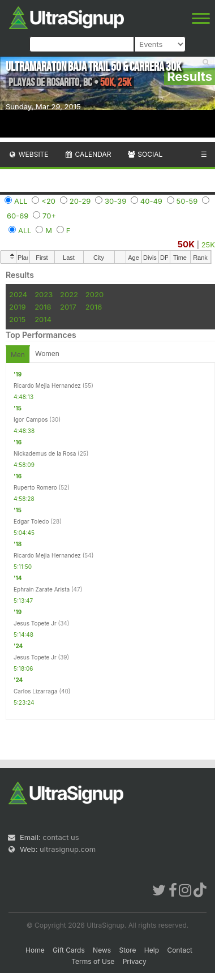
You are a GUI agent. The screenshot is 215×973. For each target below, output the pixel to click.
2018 (43, 306)
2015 (17, 319)
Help (151, 950)
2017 (68, 306)
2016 (93, 306)
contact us (60, 837)
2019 (17, 306)
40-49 (151, 200)
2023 (44, 294)
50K (186, 244)
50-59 (187, 200)
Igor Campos (31, 419)
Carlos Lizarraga (36, 691)
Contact (179, 950)
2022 (69, 294)
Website (28, 154)
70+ (49, 215)
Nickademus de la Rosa (45, 453)
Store (127, 950)
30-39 (115, 200)
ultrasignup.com (68, 849)
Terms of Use (92, 961)
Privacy (135, 961)
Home (35, 950)
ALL (21, 200)
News (102, 950)
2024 (18, 294)
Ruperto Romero (35, 487)
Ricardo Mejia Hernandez (47, 385)
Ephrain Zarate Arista (42, 589)
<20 (48, 200)
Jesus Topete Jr (35, 623)
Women (47, 353)
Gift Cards (69, 950)
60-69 (17, 215)
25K (208, 244)
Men (18, 354)
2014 (43, 319)
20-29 (80, 200)
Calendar (87, 154)
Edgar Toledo (31, 521)
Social (144, 154)
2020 (94, 294)
